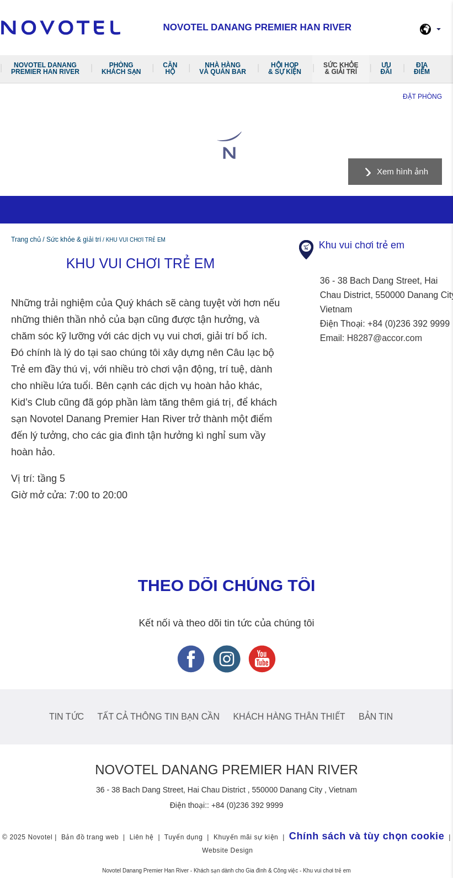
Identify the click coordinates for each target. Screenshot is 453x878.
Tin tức (66, 716)
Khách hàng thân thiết (289, 716)
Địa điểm (422, 68)
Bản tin (376, 716)
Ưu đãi (386, 68)
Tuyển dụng (183, 837)
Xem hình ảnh (402, 171)
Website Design (227, 850)
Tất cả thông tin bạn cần (159, 716)
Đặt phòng (422, 96)
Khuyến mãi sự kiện (246, 837)
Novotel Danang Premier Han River (45, 68)
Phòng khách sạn (121, 68)
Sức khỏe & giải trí (340, 68)
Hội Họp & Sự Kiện (284, 68)
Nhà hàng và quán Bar (222, 68)
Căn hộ (170, 68)
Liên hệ (142, 837)
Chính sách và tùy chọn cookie (366, 836)
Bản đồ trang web (90, 837)
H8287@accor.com (384, 338)
